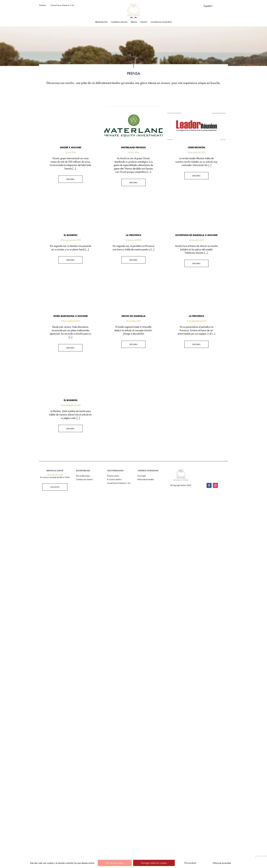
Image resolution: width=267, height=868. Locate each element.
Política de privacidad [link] (222, 863)
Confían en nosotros (161, 22)
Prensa (134, 22)
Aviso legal (141, 476)
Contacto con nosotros (84, 479)
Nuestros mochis (119, 22)
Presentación (101, 22)
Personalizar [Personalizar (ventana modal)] (190, 863)
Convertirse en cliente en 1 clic (62, 5)
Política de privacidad (145, 479)
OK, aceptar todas (115, 863)
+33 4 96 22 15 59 (54, 475)
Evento (143, 22)
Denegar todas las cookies (154, 863)
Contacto (42, 5)
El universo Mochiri (114, 479)
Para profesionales (83, 476)
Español (207, 6)
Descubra (70, 179)
